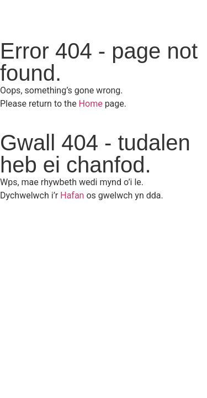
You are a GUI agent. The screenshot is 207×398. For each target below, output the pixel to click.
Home (91, 103)
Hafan (72, 195)
